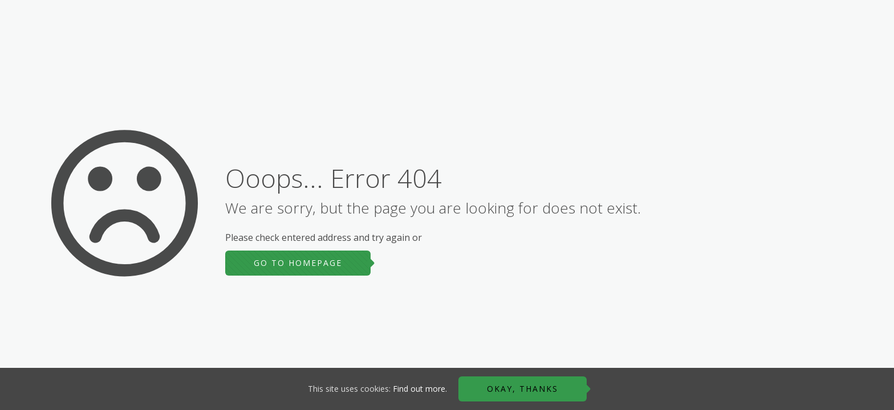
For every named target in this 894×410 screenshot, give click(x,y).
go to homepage (298, 262)
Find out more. (420, 388)
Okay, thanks (522, 388)
